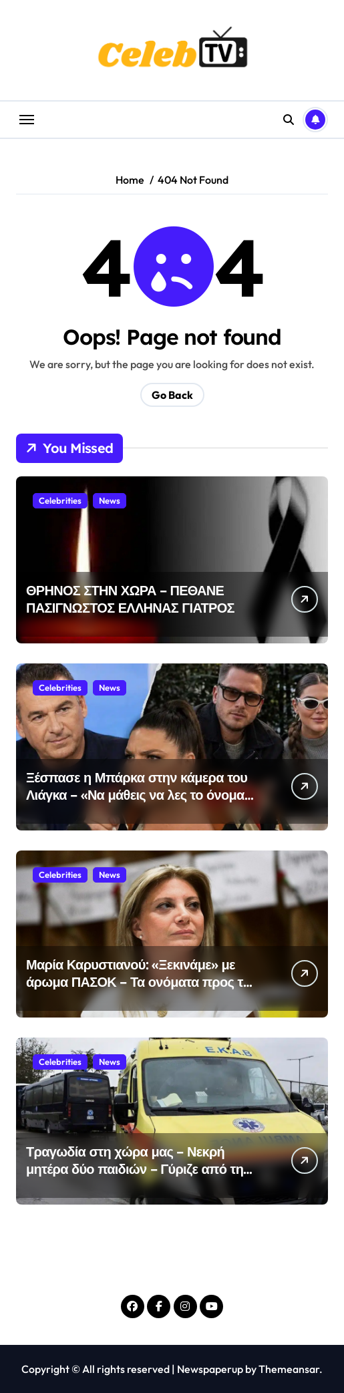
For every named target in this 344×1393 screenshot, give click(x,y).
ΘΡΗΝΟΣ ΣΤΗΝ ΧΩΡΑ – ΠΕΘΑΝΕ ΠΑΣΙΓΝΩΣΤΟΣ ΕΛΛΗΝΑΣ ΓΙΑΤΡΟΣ (130, 599)
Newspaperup (210, 1369)
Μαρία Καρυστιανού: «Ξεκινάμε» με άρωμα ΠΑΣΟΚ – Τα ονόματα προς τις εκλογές (139, 982)
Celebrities (60, 500)
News (109, 500)
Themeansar (289, 1369)
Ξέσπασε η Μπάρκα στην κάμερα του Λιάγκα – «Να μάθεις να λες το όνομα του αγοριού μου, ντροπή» (136, 794)
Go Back (172, 395)
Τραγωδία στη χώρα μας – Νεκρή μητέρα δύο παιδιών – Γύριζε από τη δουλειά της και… (134, 1169)
